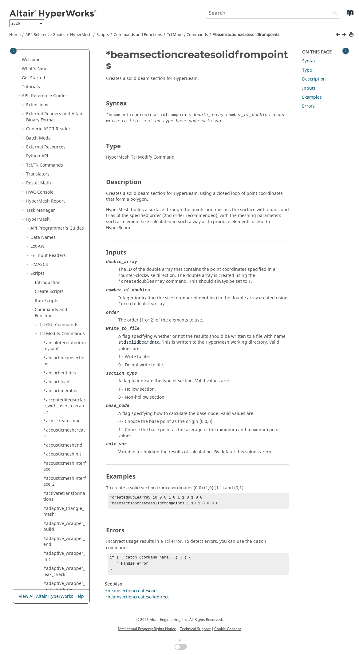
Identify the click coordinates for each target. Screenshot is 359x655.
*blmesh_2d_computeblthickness (64, 323)
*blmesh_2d (56, 311)
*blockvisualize (59, 435)
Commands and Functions (138, 34)
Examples (312, 97)
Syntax (309, 61)
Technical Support (195, 629)
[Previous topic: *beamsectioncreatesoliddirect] (338, 35)
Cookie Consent (227, 629)
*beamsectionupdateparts (64, 266)
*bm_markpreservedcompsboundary (63, 549)
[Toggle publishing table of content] (13, 51)
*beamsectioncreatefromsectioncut (64, 55)
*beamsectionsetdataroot (64, 175)
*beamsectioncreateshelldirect (64, 85)
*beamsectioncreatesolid (64, 100)
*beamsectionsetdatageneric (64, 160)
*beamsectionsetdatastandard (64, 236)
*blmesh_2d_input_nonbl (63, 368)
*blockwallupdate (61, 537)
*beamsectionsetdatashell (64, 190)
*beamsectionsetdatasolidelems (64, 221)
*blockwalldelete (60, 462)
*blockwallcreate (60, 452)
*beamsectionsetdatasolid (64, 205)
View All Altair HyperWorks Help (51, 596)
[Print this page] (351, 35)
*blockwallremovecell (64, 516)
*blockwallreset (59, 528)
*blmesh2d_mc (59, 389)
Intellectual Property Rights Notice (147, 629)
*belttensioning (59, 302)
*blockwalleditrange (64, 471)
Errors (308, 106)
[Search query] (273, 13)
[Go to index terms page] (343, 16)
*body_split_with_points (64, 579)
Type (307, 70)
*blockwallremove (62, 504)
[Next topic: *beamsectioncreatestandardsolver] (344, 35)
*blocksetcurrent (60, 425)
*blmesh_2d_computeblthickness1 (64, 338)
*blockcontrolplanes (64, 407)
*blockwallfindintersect (64, 492)
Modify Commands (187, 34)
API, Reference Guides (45, 34)
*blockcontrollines (62, 398)
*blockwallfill (56, 479)
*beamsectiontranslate (64, 251)
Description (314, 79)
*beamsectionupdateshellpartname (64, 281)
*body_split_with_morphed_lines (63, 564)
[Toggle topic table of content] (345, 51)
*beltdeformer (58, 293)
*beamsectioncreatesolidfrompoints (246, 34)
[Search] (333, 14)
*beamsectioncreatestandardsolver (64, 145)
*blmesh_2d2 (57, 380)
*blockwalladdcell (61, 443)
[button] (40, 52)
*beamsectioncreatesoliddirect (64, 115)
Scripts (103, 34)
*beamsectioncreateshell (64, 70)
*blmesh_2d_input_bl (63, 353)
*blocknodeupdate (62, 416)
